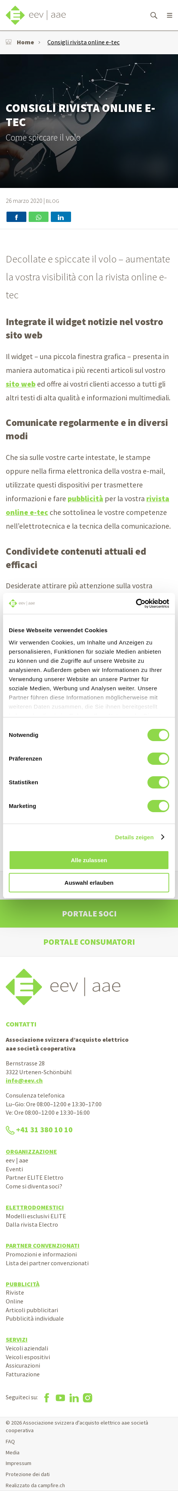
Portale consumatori (89, 942)
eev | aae (17, 1160)
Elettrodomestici (35, 1207)
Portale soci (89, 913)
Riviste (15, 1292)
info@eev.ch (24, 1080)
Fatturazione (23, 1374)
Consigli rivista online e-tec (83, 42)
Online (14, 1301)
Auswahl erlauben (89, 882)
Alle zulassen (89, 860)
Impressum (18, 1463)
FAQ (10, 1441)
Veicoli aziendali (27, 1348)
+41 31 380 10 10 (39, 1129)
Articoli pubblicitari (32, 1310)
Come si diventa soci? (34, 1186)
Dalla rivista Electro (32, 1224)
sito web (21, 384)
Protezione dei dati (28, 1474)
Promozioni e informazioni (41, 1254)
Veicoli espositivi (28, 1357)
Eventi (14, 1169)
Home (20, 42)
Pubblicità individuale (35, 1318)
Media (12, 1452)
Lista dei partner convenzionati (47, 1263)
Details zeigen (134, 837)
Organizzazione (31, 1151)
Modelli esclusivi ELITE (36, 1216)
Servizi (17, 1339)
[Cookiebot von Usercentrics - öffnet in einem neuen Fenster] (135, 604)
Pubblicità (22, 1284)
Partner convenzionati (42, 1245)
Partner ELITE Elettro (34, 1177)
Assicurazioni (23, 1365)
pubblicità (85, 498)
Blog (52, 201)
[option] (89, 121)
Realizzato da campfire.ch (35, 1485)
